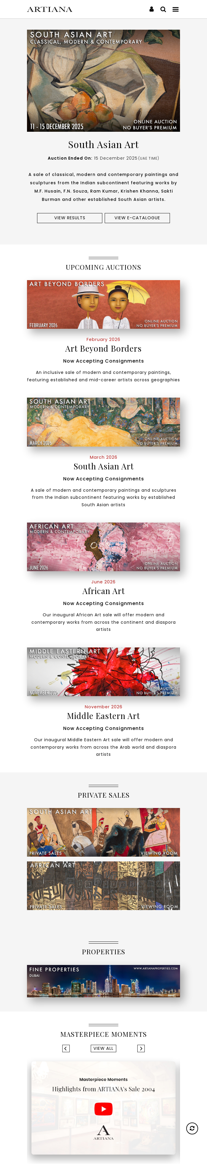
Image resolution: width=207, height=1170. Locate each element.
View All (103, 1048)
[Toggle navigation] (176, 9)
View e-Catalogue (137, 218)
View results (69, 218)
